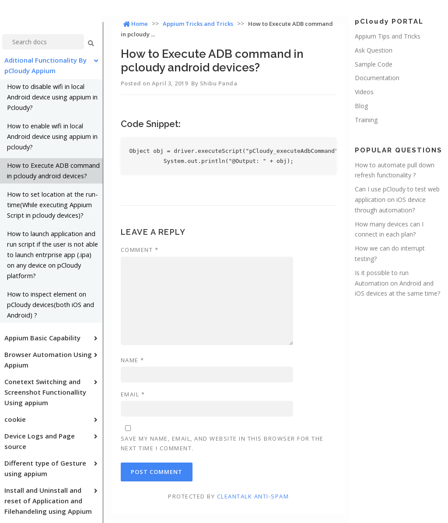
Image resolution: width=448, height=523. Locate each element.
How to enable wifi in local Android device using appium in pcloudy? (52, 136)
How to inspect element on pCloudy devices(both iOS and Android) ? (50, 304)
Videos (364, 92)
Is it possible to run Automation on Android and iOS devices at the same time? (397, 283)
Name (132, 360)
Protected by (228, 496)
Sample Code (373, 64)
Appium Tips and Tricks (387, 36)
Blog (361, 106)
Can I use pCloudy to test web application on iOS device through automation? (397, 199)
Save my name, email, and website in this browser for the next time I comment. (222, 443)
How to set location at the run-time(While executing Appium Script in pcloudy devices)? (52, 204)
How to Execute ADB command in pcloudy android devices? (53, 170)
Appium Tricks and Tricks (198, 24)
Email (133, 394)
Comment (140, 250)
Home (135, 24)
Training (366, 120)
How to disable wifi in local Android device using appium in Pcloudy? (52, 97)
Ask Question (373, 50)
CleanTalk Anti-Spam (253, 496)
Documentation (377, 78)
